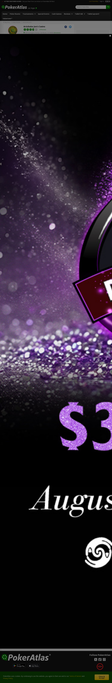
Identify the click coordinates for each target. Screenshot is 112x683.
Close (110, 35)
